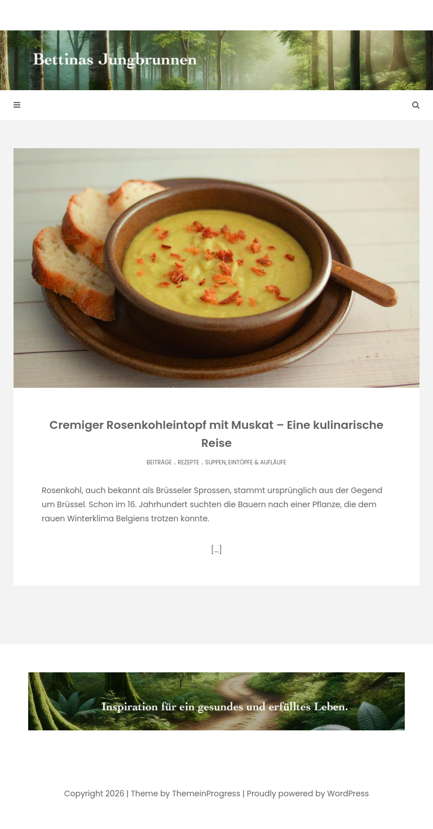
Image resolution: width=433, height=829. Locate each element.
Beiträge (159, 462)
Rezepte (188, 462)
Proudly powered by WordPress (308, 793)
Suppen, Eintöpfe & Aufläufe (245, 462)
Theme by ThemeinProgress (185, 793)
